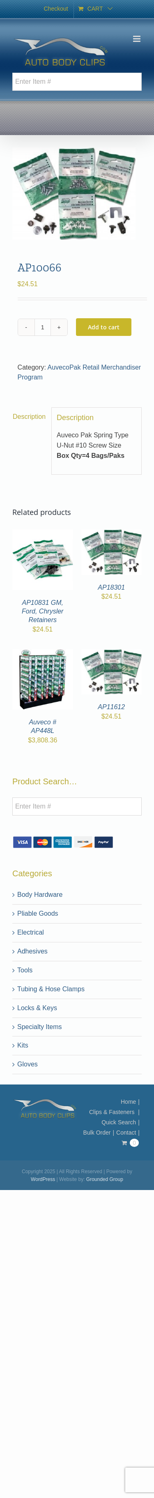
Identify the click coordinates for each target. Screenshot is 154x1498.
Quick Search (118, 1122)
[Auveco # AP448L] (42, 653)
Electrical (30, 932)
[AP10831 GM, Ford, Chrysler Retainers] (42, 534)
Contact (126, 1132)
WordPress (43, 1179)
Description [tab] (29, 416)
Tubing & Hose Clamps (51, 988)
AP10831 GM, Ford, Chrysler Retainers (42, 611)
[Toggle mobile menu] (137, 38)
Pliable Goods (37, 913)
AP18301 (111, 587)
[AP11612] (111, 653)
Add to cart (104, 327)
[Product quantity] (42, 327)
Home (128, 1101)
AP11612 (111, 706)
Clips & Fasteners (112, 1112)
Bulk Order (97, 1132)
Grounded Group (104, 1179)
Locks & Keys (37, 1007)
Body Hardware (39, 894)
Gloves (27, 1064)
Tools (24, 969)
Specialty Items (39, 1026)
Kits (22, 1045)
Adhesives (32, 950)
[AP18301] (111, 534)
